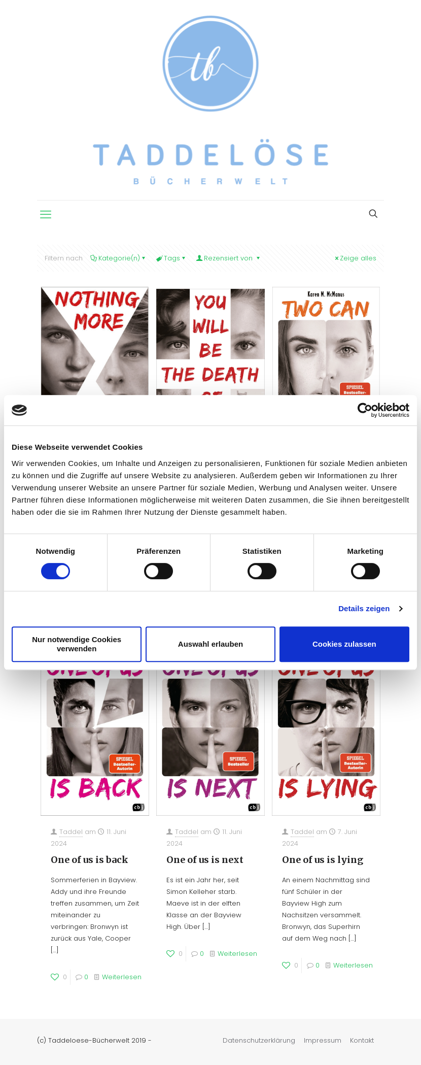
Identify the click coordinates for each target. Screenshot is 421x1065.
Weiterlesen (122, 977)
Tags (171, 258)
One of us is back (89, 860)
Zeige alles (354, 258)
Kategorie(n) (118, 258)
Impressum (322, 1040)
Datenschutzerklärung (259, 1040)
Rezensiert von (228, 258)
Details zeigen (364, 608)
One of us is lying (322, 860)
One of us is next (204, 860)
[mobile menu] (45, 214)
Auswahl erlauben (210, 644)
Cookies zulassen (344, 644)
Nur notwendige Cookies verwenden (76, 644)
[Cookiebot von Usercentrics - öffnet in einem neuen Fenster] (365, 410)
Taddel (71, 832)
